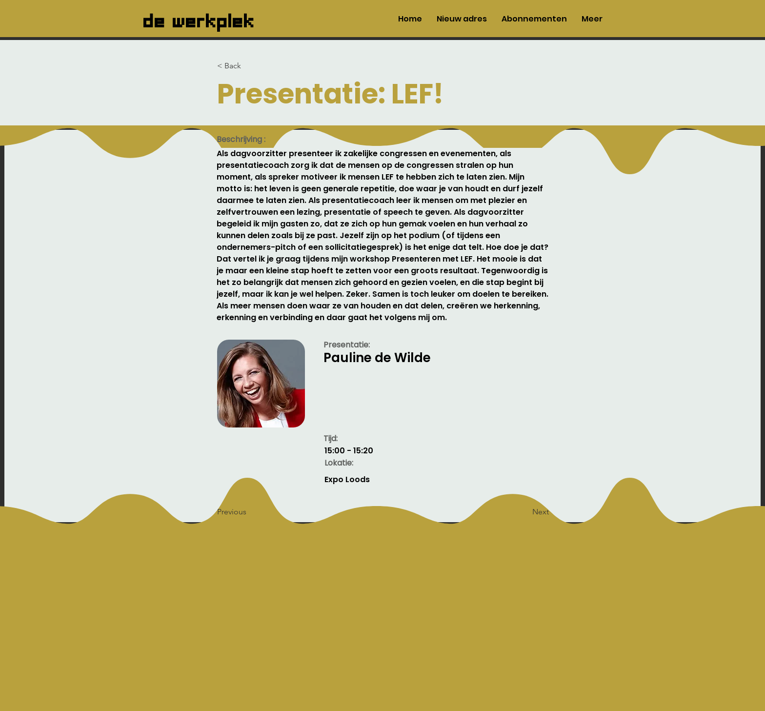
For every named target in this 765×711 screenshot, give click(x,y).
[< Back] (249, 66)
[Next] (524, 512)
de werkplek (199, 18)
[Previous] (249, 512)
